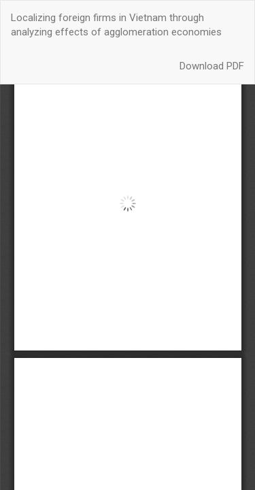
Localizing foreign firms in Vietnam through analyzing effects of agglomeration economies (116, 25)
